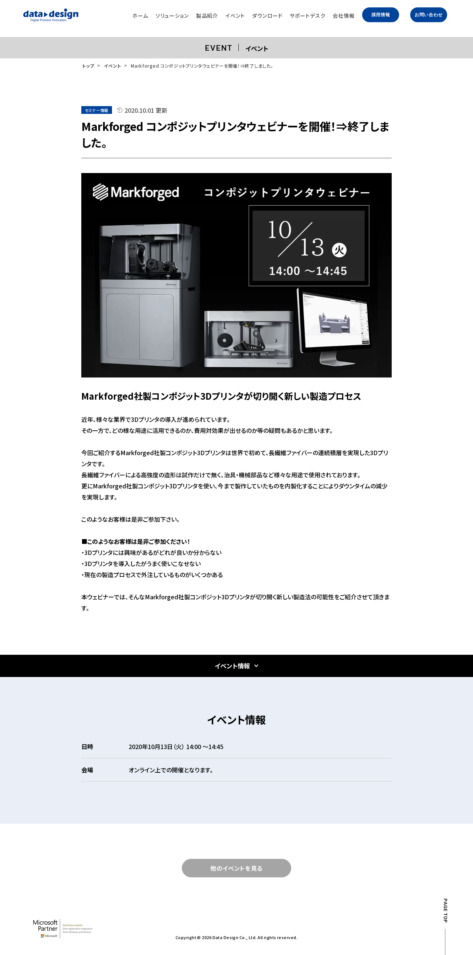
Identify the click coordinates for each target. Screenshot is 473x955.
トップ (88, 65)
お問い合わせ (429, 14)
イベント (112, 65)
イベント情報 (232, 665)
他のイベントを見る (236, 868)
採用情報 (380, 14)
